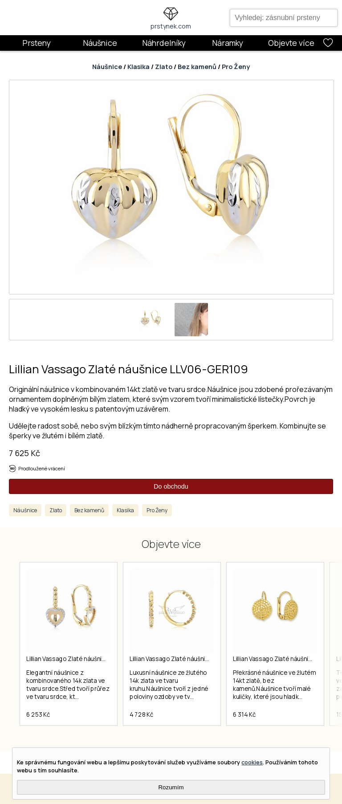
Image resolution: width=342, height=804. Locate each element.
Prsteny (36, 42)
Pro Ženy (236, 66)
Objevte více (291, 42)
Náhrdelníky (164, 42)
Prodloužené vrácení (41, 468)
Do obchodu (171, 486)
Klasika (138, 66)
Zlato (163, 66)
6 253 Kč (38, 714)
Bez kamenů (197, 66)
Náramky (227, 42)
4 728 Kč (141, 714)
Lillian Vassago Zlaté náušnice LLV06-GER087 (88, 659)
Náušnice (100, 42)
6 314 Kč (244, 714)
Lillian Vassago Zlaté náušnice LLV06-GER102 (192, 659)
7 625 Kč (24, 453)
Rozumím (170, 787)
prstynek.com (171, 26)
